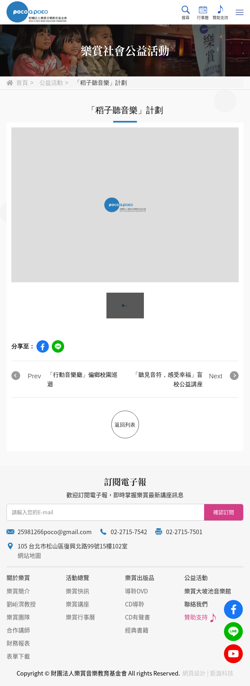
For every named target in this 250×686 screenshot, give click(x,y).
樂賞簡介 (18, 591)
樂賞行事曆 (80, 617)
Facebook (42, 346)
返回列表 (125, 425)
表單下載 (18, 656)
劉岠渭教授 (21, 604)
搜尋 (186, 13)
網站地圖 (29, 555)
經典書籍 (136, 630)
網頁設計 (194, 673)
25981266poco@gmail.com (55, 531)
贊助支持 (220, 13)
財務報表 (18, 643)
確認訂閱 (223, 512)
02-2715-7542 (129, 531)
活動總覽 (77, 578)
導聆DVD (136, 591)
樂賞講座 (77, 604)
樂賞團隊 (18, 617)
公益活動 (51, 83)
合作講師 (18, 630)
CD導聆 (134, 604)
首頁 (22, 83)
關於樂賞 (18, 578)
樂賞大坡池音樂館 (207, 591)
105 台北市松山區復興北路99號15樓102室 (73, 546)
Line (58, 346)
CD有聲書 (137, 617)
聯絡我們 (196, 604)
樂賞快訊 (77, 591)
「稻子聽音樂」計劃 (100, 83)
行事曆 (203, 13)
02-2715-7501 (184, 531)
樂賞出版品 (139, 578)
